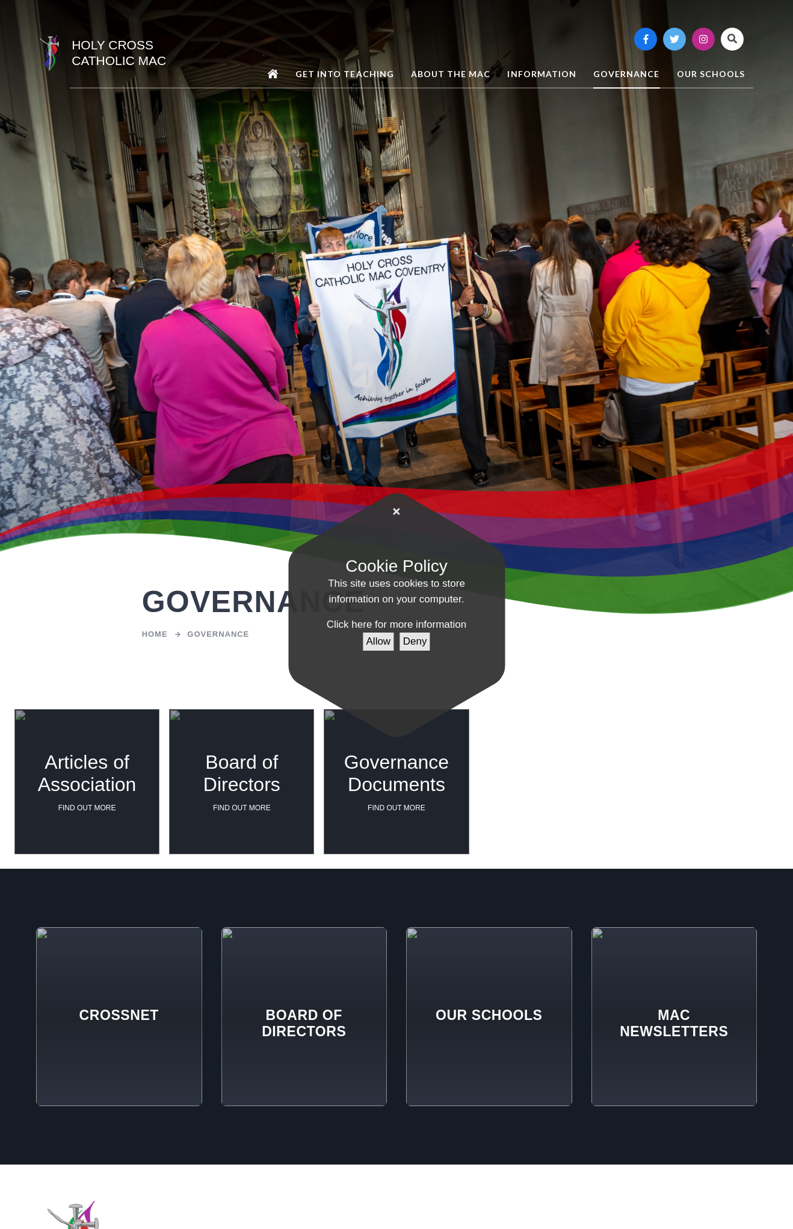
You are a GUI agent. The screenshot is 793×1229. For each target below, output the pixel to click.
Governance (218, 634)
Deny (415, 641)
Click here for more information (396, 624)
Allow (378, 641)
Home (155, 634)
